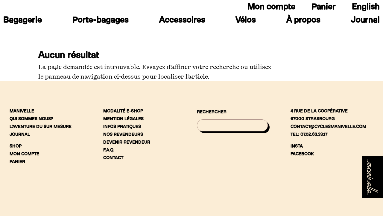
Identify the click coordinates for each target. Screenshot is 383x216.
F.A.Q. (108, 149)
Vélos (245, 21)
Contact (113, 157)
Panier (323, 7)
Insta (297, 145)
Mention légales (123, 118)
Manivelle (22, 110)
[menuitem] (366, 7)
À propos (303, 21)
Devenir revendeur (126, 142)
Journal (365, 21)
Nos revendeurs (123, 134)
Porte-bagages (100, 21)
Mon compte (271, 7)
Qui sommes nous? (31, 118)
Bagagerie (22, 21)
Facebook (302, 153)
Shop (16, 145)
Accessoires (182, 21)
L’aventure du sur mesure (41, 126)
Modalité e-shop (123, 110)
